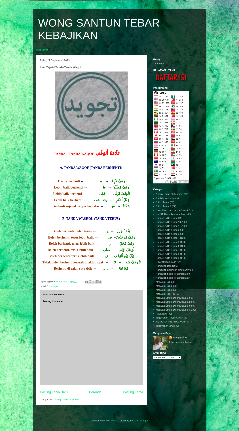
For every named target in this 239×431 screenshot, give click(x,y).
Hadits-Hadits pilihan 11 (168, 226)
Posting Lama (133, 392)
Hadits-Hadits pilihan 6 (167, 246)
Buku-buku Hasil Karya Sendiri (172, 210)
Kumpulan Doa (164, 266)
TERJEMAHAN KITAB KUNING (172, 321)
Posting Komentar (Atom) (66, 399)
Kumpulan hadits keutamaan (171, 273)
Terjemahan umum (165, 325)
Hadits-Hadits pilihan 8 (167, 254)
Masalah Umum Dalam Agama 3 (173, 305)
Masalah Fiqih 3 (164, 290)
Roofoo (114, 420)
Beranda (95, 392)
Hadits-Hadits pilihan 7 (167, 250)
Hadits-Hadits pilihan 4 (167, 238)
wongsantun (180, 337)
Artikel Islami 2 (163, 206)
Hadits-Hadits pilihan (166, 218)
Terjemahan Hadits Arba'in (169, 317)
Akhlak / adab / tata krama (169, 194)
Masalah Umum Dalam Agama (172, 297)
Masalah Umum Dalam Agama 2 (173, 301)
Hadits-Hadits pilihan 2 (167, 230)
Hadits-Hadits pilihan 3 (167, 234)
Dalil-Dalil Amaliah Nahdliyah (171, 214)
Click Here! (42, 50)
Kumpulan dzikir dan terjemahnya (173, 269)
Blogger (144, 420)
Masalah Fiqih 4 (164, 294)
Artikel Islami (162, 202)
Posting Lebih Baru (54, 392)
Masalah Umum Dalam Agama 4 (173, 309)
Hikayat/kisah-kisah (166, 262)
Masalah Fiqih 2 (164, 286)
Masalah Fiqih (163, 282)
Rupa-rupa (52, 286)
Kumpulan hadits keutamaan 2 (172, 277)
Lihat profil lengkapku (180, 342)
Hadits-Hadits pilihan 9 (167, 258)
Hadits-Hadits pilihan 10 (168, 222)
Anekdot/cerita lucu (166, 198)
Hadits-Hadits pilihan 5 (167, 242)
